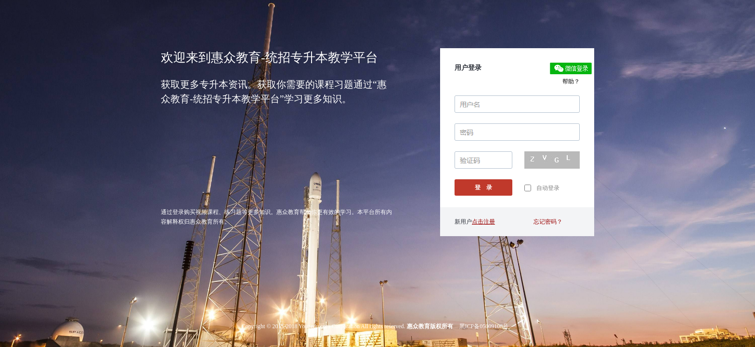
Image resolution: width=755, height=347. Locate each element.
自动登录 (542, 188)
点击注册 (483, 221)
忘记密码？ (548, 221)
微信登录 (571, 68)
